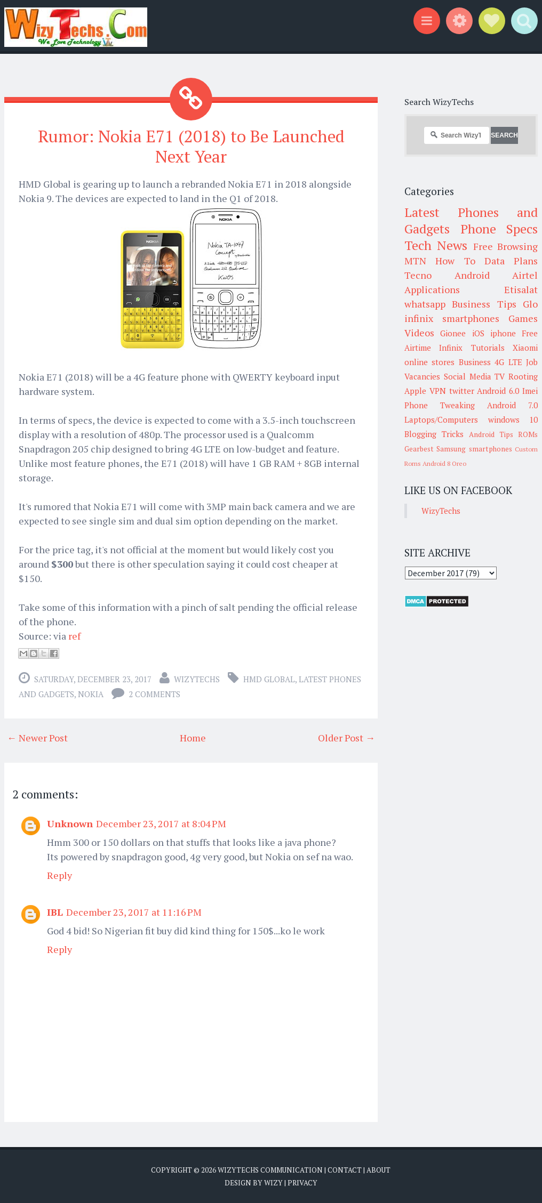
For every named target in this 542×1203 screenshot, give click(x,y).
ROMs (528, 434)
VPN (437, 390)
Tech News (435, 245)
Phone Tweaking (439, 405)
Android (472, 275)
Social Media (467, 376)
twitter (461, 390)
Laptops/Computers (441, 419)
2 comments (154, 693)
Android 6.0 (498, 390)
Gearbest (419, 449)
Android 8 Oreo (444, 463)
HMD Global (269, 678)
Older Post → (346, 737)
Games (523, 318)
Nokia (90, 693)
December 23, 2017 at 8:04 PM (161, 823)
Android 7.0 (512, 405)
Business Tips (484, 303)
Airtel (525, 275)
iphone (503, 333)
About (378, 1169)
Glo (530, 303)
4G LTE (508, 362)
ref (74, 635)
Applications (432, 289)
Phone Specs (499, 228)
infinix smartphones (451, 318)
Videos (419, 332)
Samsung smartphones (474, 449)
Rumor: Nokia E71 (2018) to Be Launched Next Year (191, 146)
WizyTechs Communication (270, 1169)
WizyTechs (197, 678)
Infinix (451, 347)
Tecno (418, 275)
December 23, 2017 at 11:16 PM (134, 911)
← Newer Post (37, 737)
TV (500, 376)
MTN (415, 260)
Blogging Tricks (434, 434)
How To (455, 260)
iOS (478, 333)
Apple (415, 390)
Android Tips (491, 434)
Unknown (70, 823)
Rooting (523, 376)
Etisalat (521, 289)
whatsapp (424, 303)
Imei (530, 390)
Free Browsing (505, 246)
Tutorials (488, 347)
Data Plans (511, 260)
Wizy (273, 1181)
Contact (345, 1169)
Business (475, 362)
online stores (429, 362)
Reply (59, 874)
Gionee (453, 333)
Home (193, 737)
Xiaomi (525, 347)
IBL (55, 911)
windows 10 (513, 419)
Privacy (302, 1181)
